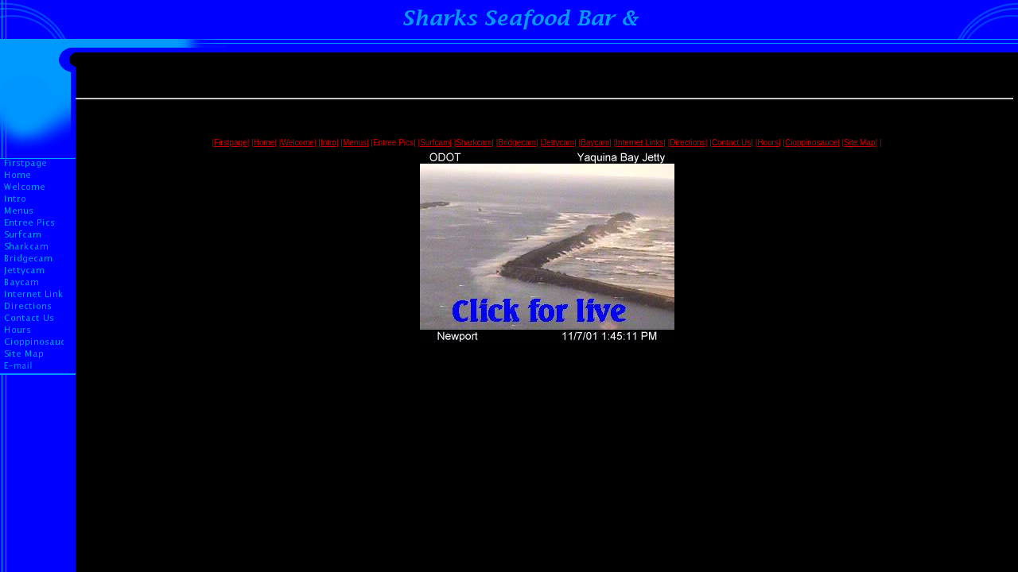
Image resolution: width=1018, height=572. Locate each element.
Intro (328, 142)
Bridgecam (517, 142)
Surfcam (434, 142)
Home (264, 142)
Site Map (859, 142)
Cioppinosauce (811, 142)
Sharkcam (474, 142)
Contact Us (731, 142)
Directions (687, 142)
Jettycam (558, 142)
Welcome (297, 142)
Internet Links (639, 142)
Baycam (595, 142)
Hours (768, 142)
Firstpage (230, 142)
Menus (355, 142)
